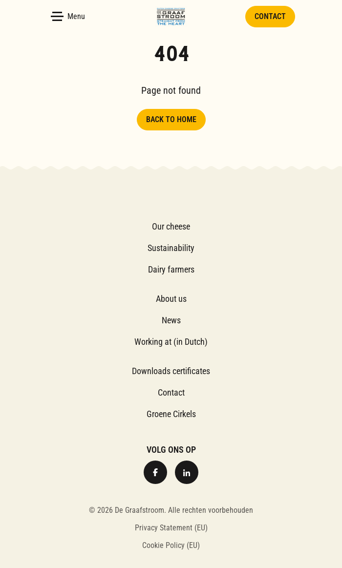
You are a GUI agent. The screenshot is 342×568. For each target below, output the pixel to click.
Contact (270, 16)
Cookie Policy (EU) (171, 545)
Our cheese (171, 226)
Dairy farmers (171, 269)
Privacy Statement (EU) (171, 527)
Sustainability (171, 248)
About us (171, 299)
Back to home (171, 119)
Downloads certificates (171, 371)
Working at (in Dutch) (171, 342)
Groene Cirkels (171, 414)
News (171, 320)
